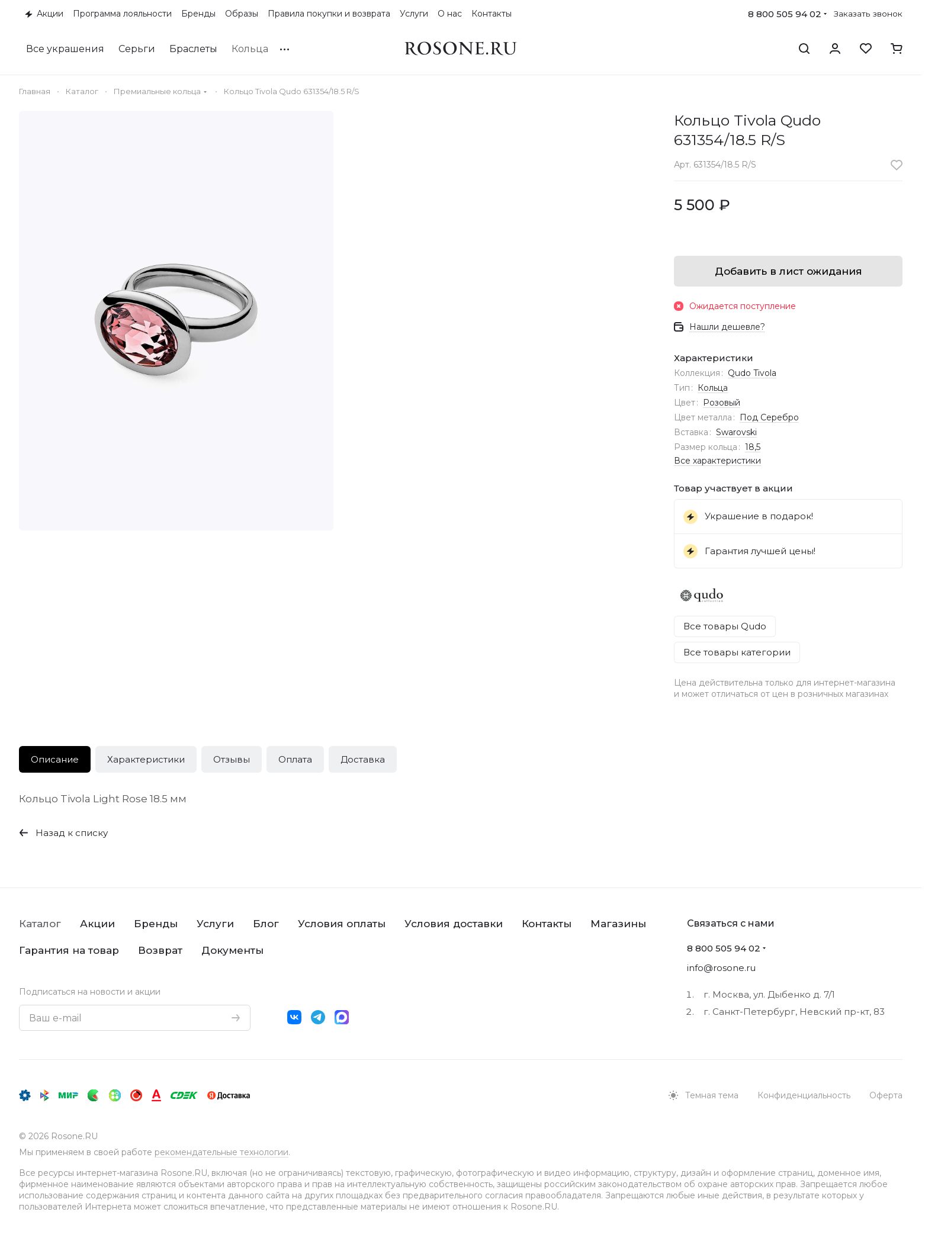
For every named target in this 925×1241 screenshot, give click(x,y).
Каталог (40, 924)
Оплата (295, 759)
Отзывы (231, 759)
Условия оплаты (342, 924)
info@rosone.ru (721, 967)
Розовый (721, 402)
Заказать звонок (868, 13)
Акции (97, 924)
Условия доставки (453, 924)
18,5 (752, 447)
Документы (232, 950)
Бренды (156, 924)
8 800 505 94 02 (784, 14)
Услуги (215, 924)
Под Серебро (769, 417)
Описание (55, 759)
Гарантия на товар (69, 950)
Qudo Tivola (752, 373)
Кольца (713, 387)
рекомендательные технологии (221, 1152)
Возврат (160, 950)
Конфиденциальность (803, 1095)
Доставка (363, 759)
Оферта (885, 1095)
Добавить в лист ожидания (788, 271)
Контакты (546, 924)
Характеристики (146, 759)
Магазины (618, 924)
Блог (266, 924)
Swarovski (736, 432)
